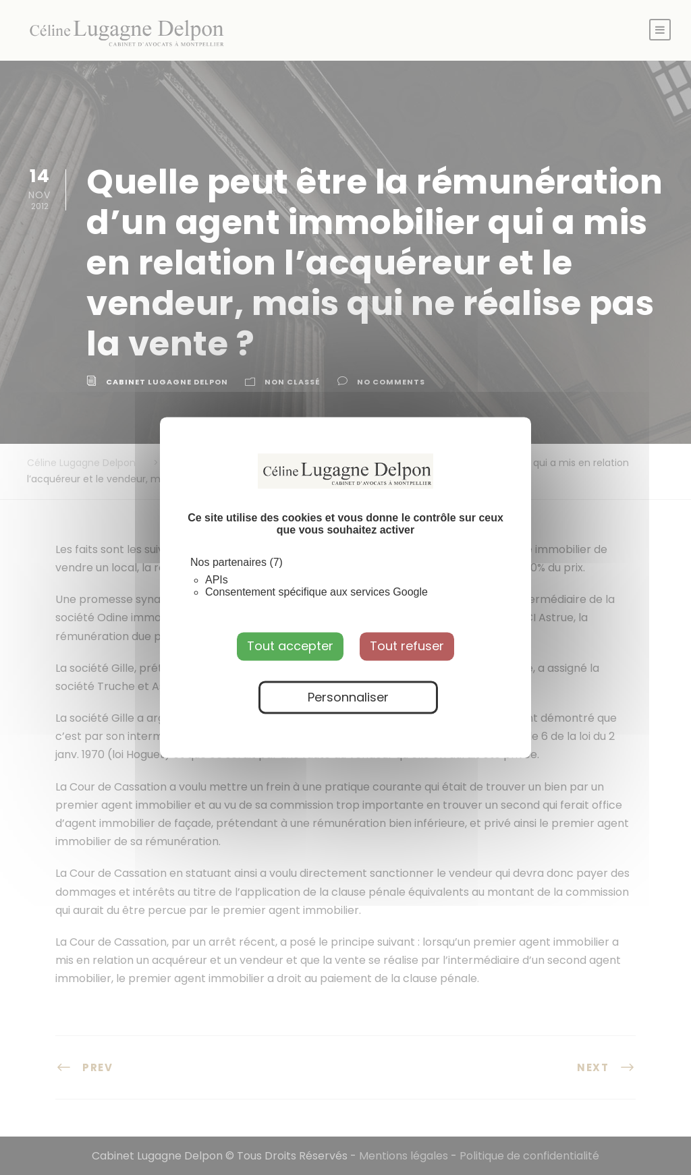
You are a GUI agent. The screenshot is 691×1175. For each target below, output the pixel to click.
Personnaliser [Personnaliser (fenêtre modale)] (348, 697)
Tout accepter (290, 645)
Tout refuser (407, 645)
